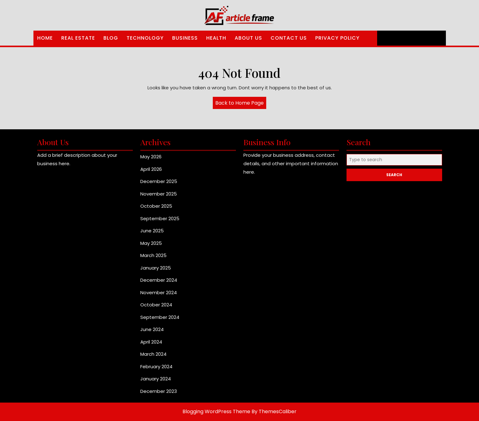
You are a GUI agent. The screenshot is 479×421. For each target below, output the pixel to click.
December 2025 (158, 181)
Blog (110, 38)
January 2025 (155, 268)
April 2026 (151, 169)
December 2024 (158, 280)
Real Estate (78, 38)
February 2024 (156, 366)
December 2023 (158, 391)
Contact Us (289, 38)
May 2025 (151, 243)
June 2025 (152, 230)
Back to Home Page (240, 104)
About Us (248, 38)
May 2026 (151, 156)
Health (216, 38)
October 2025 (156, 206)
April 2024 (151, 342)
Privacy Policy (337, 38)
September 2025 (159, 218)
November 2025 (158, 194)
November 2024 (158, 292)
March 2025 (153, 255)
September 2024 (159, 317)
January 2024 (155, 378)
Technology (145, 38)
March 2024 (153, 354)
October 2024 (156, 304)
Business (185, 38)
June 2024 (152, 329)
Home (45, 38)
